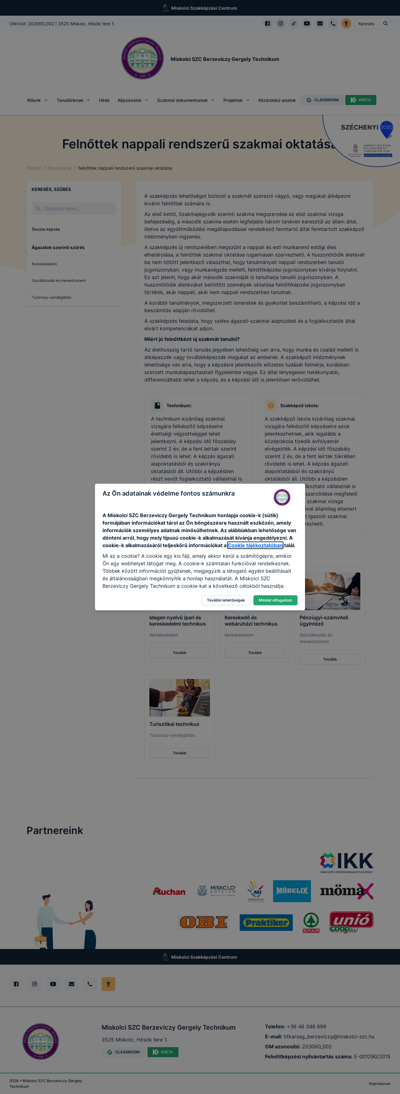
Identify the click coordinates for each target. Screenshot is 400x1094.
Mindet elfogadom (275, 600)
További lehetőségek (226, 600)
